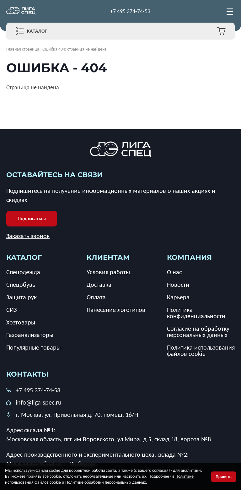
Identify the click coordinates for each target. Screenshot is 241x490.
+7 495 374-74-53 (130, 11)
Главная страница (22, 49)
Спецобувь (20, 284)
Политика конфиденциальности (196, 313)
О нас (174, 272)
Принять (224, 477)
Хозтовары (20, 322)
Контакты (27, 374)
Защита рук (21, 297)
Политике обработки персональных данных (105, 482)
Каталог (37, 31)
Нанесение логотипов (116, 310)
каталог (24, 257)
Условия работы (108, 272)
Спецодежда (23, 272)
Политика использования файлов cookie (201, 350)
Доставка (99, 284)
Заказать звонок (28, 236)
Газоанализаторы (29, 335)
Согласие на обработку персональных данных (198, 331)
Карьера (178, 297)
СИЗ (11, 310)
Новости (178, 284)
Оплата (96, 297)
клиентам (108, 257)
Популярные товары (33, 347)
